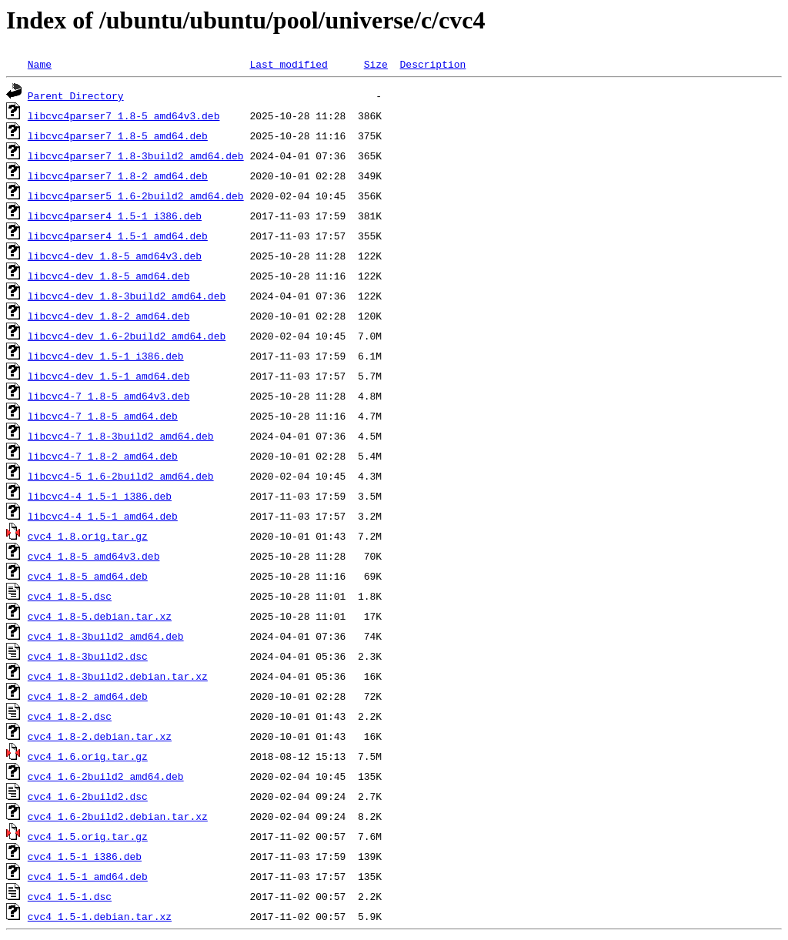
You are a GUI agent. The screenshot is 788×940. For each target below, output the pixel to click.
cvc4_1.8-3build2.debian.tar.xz (118, 676)
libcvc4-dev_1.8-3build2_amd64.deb (126, 296)
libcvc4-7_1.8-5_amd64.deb (103, 416)
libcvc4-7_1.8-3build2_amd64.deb (121, 436)
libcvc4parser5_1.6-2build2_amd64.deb (136, 195)
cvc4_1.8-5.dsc (70, 596)
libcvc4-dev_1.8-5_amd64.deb (109, 276)
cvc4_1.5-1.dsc (70, 896)
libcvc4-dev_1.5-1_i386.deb (106, 356)
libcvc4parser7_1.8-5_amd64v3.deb (124, 115)
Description (432, 64)
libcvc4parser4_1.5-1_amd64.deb (118, 236)
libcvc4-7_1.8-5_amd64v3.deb (109, 396)
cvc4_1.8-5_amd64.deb (88, 576)
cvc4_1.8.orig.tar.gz (88, 536)
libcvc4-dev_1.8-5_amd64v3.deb (115, 256)
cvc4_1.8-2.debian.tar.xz (100, 736)
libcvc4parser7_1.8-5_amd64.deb (118, 135)
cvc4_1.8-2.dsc (70, 716)
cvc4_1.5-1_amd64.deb (88, 876)
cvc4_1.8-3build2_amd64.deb (106, 636)
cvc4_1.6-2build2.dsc (88, 796)
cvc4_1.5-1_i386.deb (85, 856)
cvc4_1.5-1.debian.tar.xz (100, 916)
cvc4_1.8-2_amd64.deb (88, 696)
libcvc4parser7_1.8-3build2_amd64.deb (136, 155)
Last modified (288, 64)
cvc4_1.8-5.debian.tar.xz (100, 616)
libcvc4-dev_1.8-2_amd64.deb (109, 316)
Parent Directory (76, 95)
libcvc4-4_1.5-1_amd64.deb (103, 516)
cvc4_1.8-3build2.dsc (88, 656)
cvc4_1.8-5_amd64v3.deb (94, 556)
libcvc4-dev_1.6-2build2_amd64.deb (126, 336)
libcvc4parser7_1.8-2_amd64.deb (118, 175)
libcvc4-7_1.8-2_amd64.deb (103, 456)
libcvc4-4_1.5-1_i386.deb (100, 496)
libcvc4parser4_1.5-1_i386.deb (115, 215)
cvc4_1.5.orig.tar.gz (88, 836)
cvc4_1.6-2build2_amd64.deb (106, 776)
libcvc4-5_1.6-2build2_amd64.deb (121, 476)
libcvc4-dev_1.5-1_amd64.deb (109, 376)
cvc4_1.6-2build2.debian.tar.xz (118, 816)
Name (40, 64)
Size (376, 64)
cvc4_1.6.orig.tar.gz (88, 756)
